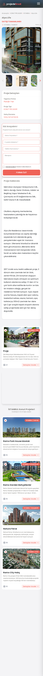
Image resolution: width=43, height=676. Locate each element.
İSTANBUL (27, 13)
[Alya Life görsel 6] (36, 80)
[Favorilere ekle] (5, 330)
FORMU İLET (21, 172)
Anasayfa (5, 13)
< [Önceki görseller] (3, 80)
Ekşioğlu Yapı (9, 101)
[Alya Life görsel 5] (21, 80)
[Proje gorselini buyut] (21, 50)
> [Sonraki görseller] (40, 80)
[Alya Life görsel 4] (6, 80)
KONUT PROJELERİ (16, 13)
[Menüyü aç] (38, 3)
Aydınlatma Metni (11, 166)
